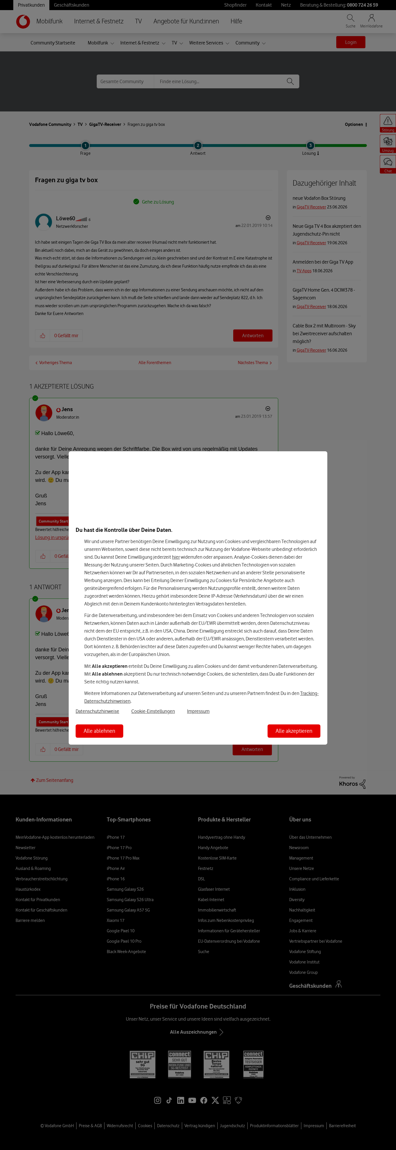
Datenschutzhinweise (97, 711)
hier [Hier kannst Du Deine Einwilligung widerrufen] (176, 557)
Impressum (198, 711)
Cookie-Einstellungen (153, 711)
